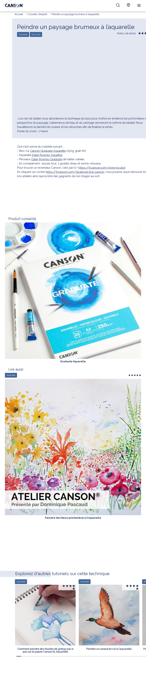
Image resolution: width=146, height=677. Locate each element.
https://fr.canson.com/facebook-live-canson (75, 172)
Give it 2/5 (142, 34)
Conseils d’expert (37, 14)
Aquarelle (23, 34)
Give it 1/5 (139, 34)
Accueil (19, 14)
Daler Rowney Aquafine (47, 155)
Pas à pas (36, 34)
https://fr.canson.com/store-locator (101, 167)
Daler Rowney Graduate (46, 159)
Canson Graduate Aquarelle (48, 151)
